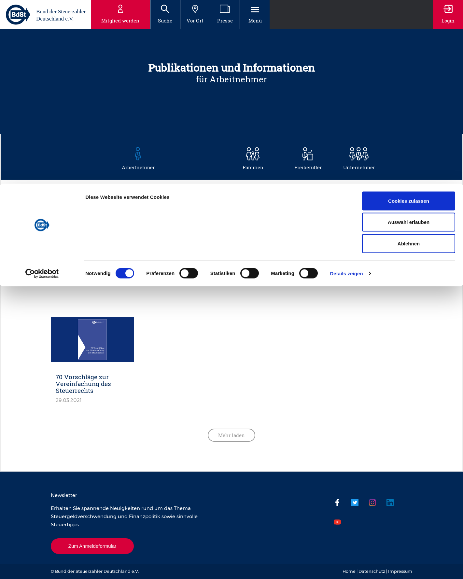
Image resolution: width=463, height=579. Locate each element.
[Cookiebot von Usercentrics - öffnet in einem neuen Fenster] (42, 90)
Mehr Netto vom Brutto (276, 230)
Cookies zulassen (408, 17)
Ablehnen (409, 59)
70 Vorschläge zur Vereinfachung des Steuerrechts (83, 383)
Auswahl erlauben (408, 38)
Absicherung (127, 214)
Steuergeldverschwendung (139, 261)
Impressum (400, 571)
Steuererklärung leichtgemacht (326, 245)
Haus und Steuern (330, 214)
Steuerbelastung (182, 245)
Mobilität (339, 230)
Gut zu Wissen (267, 214)
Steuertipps (267, 261)
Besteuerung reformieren (196, 214)
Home (349, 571)
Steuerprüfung (212, 261)
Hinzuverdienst (131, 230)
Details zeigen (346, 89)
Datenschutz (371, 571)
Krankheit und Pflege (200, 230)
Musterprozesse (119, 245)
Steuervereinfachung (330, 261)
